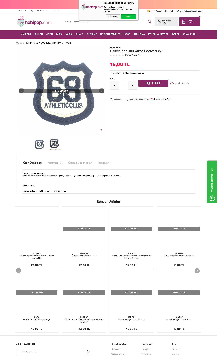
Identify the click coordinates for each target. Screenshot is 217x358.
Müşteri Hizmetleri (43, 11)
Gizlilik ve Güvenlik (118, 310)
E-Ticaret (100, 354)
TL (193, 21)
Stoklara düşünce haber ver (133, 73)
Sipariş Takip (146, 310)
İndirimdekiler (22, 11)
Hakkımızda (115, 285)
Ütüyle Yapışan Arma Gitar (37, 255)
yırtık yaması (44, 191)
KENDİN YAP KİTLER (158, 34)
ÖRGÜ (49, 34)
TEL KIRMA (139, 34)
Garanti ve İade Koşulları (120, 305)
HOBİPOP (37, 253)
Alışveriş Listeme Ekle (179, 83)
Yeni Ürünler (57, 11)
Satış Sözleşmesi (117, 300)
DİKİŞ (59, 34)
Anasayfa (145, 285)
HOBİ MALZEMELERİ (110, 34)
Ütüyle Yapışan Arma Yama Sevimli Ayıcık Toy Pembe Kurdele (84, 257)
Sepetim (145, 305)
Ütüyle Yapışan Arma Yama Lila (179, 255)
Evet (128, 16)
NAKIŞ (68, 34)
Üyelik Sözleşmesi (118, 295)
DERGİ (175, 34)
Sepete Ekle (153, 83)
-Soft (94, 354)
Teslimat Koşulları (117, 290)
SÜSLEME (92, 34)
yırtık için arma (60, 191)
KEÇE (127, 34)
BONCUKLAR (189, 34)
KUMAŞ (79, 34)
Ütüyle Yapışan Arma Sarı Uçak (131, 255)
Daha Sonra (113, 16)
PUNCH (39, 34)
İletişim (32, 11)
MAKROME (26, 34)
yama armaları (29, 191)
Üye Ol (166, 23)
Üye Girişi (166, 21)
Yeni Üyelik (176, 285)
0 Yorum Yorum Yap (132, 55)
